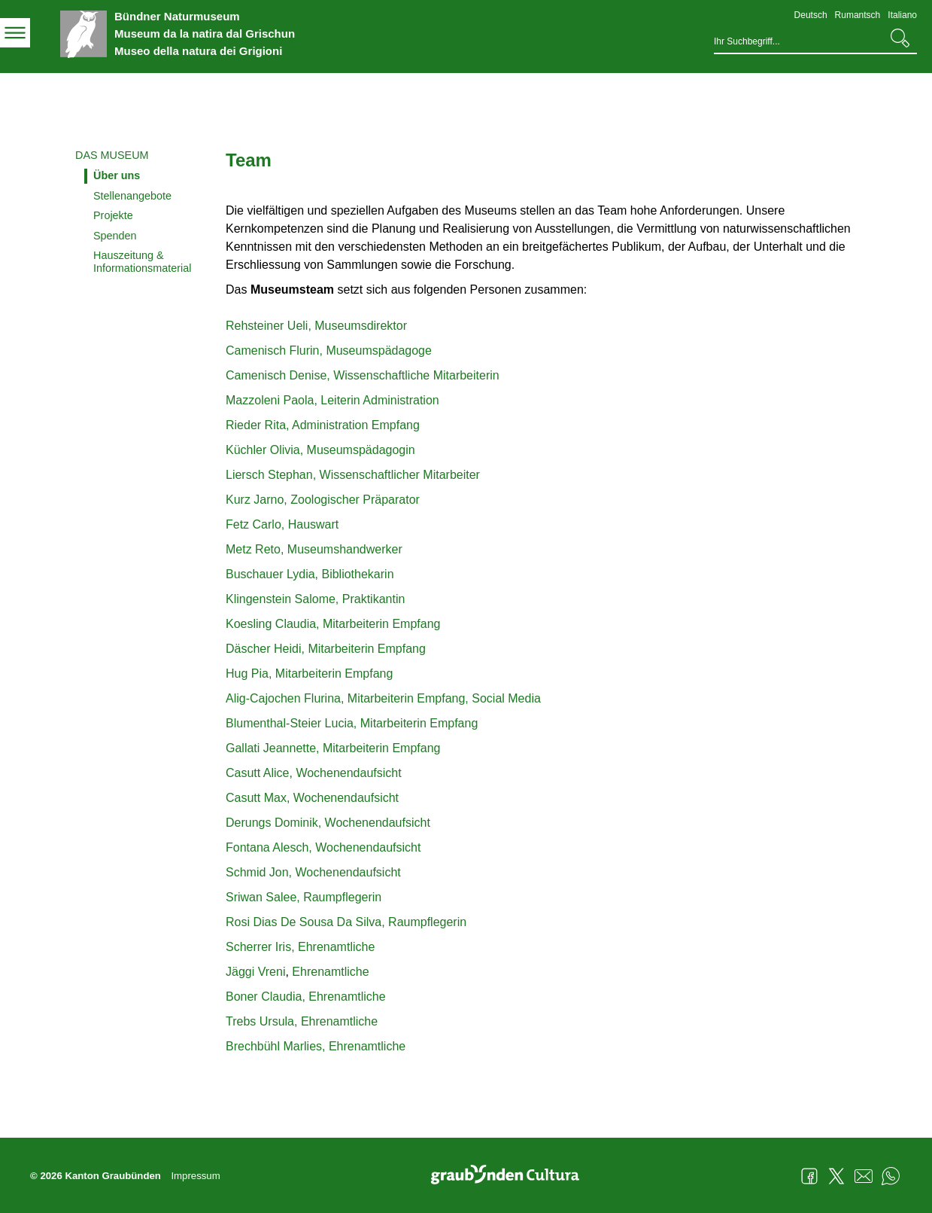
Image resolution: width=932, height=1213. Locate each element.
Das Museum (112, 155)
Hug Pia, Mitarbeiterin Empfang (309, 673)
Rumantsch (858, 15)
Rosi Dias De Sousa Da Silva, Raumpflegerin (346, 922)
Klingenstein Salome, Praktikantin (315, 599)
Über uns (116, 175)
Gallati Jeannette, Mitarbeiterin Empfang (333, 748)
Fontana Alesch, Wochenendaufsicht (323, 847)
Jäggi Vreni (255, 971)
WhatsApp (890, 1176)
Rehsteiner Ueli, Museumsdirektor (316, 325)
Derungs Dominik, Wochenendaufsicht (328, 822)
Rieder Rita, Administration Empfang (323, 425)
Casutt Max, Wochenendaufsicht (312, 797)
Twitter (836, 1176)
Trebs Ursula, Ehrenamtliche (302, 1021)
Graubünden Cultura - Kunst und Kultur (510, 1176)
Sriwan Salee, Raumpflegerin (303, 897)
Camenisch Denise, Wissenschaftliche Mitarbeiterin (364, 375)
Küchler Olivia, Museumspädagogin (320, 449)
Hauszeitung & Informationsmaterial (142, 261)
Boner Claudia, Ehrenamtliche (306, 996)
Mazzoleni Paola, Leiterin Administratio (329, 400)
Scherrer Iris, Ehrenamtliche (300, 946)
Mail (863, 1176)
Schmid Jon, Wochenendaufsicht (313, 872)
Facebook (809, 1176)
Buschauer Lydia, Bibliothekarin (310, 574)
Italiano (902, 15)
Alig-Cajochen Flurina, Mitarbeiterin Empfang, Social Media (383, 698)
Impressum (195, 1175)
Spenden (115, 236)
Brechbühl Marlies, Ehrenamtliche (315, 1046)
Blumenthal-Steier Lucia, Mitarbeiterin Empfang (352, 723)
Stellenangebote (132, 196)
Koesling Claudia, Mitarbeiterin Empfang (333, 623)
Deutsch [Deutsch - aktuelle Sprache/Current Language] (810, 15)
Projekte (113, 215)
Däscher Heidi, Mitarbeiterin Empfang (326, 648)
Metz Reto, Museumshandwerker (314, 549)
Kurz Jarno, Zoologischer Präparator (323, 499)
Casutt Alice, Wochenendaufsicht (314, 773)
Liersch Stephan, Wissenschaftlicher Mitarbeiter (353, 474)
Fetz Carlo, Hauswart (282, 524)
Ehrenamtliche (329, 971)
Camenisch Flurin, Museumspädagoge (329, 350)
